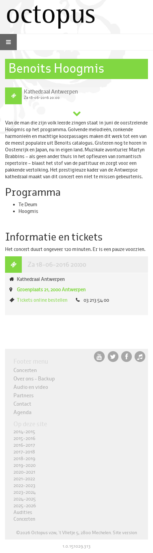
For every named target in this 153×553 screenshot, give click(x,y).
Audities (22, 512)
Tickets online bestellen (42, 300)
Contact (22, 403)
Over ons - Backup (34, 378)
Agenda (22, 412)
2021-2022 (24, 479)
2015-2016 (24, 438)
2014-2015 (24, 432)
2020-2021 (24, 472)
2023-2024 (24, 492)
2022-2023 (24, 485)
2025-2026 (24, 506)
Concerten (25, 370)
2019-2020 (24, 465)
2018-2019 (24, 458)
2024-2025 (24, 499)
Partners (23, 395)
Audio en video (30, 387)
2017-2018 (24, 452)
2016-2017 (24, 445)
